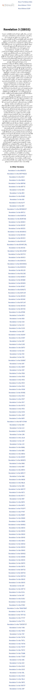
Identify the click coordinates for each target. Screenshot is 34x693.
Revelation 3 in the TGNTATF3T (17, 624)
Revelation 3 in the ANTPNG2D (17, 174)
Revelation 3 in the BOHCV (17, 238)
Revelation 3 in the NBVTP (17, 489)
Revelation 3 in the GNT (17, 364)
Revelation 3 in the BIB (17, 199)
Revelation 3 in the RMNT (17, 515)
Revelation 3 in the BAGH (17, 180)
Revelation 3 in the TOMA (17, 653)
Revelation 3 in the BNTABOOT (17, 209)
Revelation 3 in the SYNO (17, 605)
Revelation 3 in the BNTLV (17, 212)
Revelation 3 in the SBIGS (17, 534)
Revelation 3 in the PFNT (17, 512)
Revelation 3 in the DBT (17, 331)
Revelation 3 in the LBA (17, 434)
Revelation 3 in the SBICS (17, 528)
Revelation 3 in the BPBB (17, 312)
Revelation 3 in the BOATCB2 (17, 219)
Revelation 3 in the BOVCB (17, 306)
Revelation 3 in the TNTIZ (17, 650)
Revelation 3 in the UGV (17, 663)
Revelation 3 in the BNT (17, 206)
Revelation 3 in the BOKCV (17, 257)
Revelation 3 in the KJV (17, 428)
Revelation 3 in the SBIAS (17, 518)
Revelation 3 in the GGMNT (17, 360)
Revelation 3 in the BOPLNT (17, 293)
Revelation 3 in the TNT (17, 634)
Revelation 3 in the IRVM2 (17, 393)
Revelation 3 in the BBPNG (17, 183)
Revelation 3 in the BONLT (17, 286)
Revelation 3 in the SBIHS (17, 537)
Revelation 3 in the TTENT (17, 656)
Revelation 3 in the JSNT (17, 415)
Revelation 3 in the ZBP (17, 689)
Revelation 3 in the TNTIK (17, 637)
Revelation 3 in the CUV (17, 325)
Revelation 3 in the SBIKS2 (17, 553)
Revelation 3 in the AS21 (17, 177)
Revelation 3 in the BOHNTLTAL (17, 244)
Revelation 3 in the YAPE (17, 682)
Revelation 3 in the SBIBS (17, 521)
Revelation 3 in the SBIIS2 (17, 544)
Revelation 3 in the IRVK (17, 386)
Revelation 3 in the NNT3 (17, 505)
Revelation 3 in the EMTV (17, 347)
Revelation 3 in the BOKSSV (17, 267)
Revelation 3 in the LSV (17, 444)
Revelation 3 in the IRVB (17, 376)
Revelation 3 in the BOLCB (17, 270)
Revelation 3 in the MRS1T (17, 473)
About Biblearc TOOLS (24, 5)
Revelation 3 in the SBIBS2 (17, 525)
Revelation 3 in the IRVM (17, 389)
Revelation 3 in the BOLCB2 (17, 273)
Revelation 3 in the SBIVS (17, 582)
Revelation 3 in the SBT (17, 586)
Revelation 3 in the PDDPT (17, 508)
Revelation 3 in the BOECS (17, 228)
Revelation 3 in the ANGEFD (17, 170)
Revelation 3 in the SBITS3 (17, 573)
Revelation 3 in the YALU (17, 679)
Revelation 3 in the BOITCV (17, 254)
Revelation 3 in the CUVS (17, 328)
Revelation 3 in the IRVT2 (17, 405)
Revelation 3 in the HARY (17, 367)
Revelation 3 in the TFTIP (17, 618)
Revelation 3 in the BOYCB (17, 309)
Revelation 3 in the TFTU (17, 621)
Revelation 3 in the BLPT (17, 203)
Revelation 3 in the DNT (17, 341)
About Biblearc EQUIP (24, 8)
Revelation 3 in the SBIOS (17, 560)
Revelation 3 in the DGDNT (17, 335)
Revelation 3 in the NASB (17, 479)
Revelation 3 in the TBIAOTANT (17, 608)
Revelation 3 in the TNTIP (17, 647)
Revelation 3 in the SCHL (17, 592)
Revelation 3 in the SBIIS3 (17, 547)
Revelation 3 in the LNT (17, 441)
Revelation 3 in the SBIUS (17, 579)
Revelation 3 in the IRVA (17, 373)
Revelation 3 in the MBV (17, 450)
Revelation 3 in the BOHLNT (17, 241)
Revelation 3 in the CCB (17, 322)
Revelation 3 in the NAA (17, 476)
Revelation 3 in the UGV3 (17, 669)
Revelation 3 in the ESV (17, 351)
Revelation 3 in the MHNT (17, 457)
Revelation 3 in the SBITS (17, 566)
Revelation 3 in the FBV (17, 354)
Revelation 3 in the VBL (17, 673)
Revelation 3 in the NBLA (17, 483)
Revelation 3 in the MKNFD (17, 460)
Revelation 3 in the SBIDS (17, 531)
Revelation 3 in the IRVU (17, 409)
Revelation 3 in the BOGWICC (17, 232)
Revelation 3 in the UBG (17, 660)
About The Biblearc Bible (25, 2)
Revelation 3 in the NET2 (17, 492)
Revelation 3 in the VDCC (17, 676)
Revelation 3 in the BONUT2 (17, 290)
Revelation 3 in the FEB (17, 357)
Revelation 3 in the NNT (17, 499)
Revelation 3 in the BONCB (17, 283)
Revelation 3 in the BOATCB (17, 215)
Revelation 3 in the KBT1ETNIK (17, 422)
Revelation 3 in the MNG (17, 463)
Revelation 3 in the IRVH (17, 383)
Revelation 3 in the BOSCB (17, 296)
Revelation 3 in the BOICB (17, 248)
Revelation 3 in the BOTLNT (17, 302)
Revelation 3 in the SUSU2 (17, 602)
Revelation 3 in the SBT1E (17, 589)
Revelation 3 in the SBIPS (17, 563)
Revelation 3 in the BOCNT (17, 225)
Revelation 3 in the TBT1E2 (17, 615)
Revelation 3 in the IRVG (17, 380)
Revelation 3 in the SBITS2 (17, 570)
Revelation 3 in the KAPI (17, 418)
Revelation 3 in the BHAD (17, 196)
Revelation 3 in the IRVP (17, 399)
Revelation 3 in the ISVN (17, 412)
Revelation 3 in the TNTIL (17, 640)
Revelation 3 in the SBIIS (17, 541)
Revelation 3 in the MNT (17, 467)
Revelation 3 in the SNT (17, 595)
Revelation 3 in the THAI (17, 628)
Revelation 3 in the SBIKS (17, 550)
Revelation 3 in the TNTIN (17, 644)
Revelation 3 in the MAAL (17, 447)
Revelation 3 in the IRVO (17, 396)
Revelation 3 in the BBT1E (17, 187)
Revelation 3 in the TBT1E (17, 611)
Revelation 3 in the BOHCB (17, 235)
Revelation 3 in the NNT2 (17, 502)
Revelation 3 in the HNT (17, 370)
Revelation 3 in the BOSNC (17, 299)
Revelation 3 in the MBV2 (17, 454)
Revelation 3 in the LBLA (17, 438)
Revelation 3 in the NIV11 (17, 496)
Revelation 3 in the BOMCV (17, 277)
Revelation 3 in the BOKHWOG (17, 264)
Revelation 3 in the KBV (17, 425)
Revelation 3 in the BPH (17, 315)
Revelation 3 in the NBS (17, 486)
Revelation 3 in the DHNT (17, 338)
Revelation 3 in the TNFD (17, 631)
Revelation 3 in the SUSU (17, 599)
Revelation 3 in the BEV (17, 193)
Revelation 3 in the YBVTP (17, 685)
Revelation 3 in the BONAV (17, 280)
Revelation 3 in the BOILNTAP (17, 251)
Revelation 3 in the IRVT (17, 402)
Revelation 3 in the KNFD (17, 431)
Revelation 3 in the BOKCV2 (17, 261)
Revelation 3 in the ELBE (17, 344)
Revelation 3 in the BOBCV (17, 222)
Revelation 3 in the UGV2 (17, 666)
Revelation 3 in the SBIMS (17, 557)
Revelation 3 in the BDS (17, 190)
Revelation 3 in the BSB (17, 319)
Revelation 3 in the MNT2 (17, 470)
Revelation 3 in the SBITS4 (17, 576)
